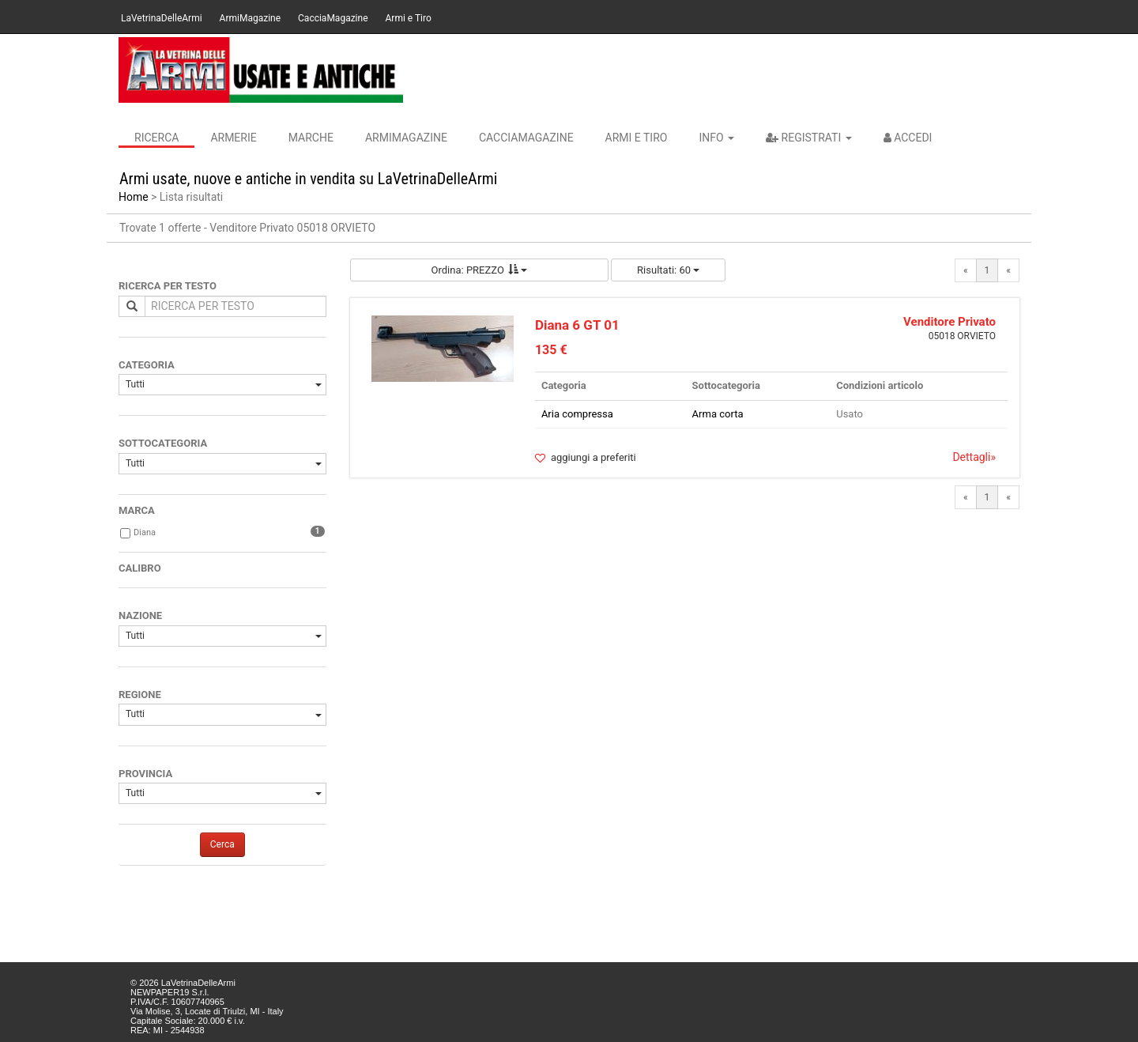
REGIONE (140, 694)
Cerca (222, 844)
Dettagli (974, 457)
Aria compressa (577, 414)
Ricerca (156, 137)
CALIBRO (140, 568)
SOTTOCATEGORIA (163, 443)
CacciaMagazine (332, 18)
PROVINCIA (145, 774)
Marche (310, 137)
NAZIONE (140, 615)
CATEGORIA (147, 365)
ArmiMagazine (250, 18)
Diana (145, 532)
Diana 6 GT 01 (577, 325)
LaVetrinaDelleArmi (161, 18)
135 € (551, 349)
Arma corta (718, 414)
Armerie (233, 137)
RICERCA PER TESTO (168, 286)
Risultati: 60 (668, 270)
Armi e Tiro (408, 18)
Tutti (224, 384)
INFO (716, 137)
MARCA (137, 510)
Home (134, 197)
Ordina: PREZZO (479, 270)
